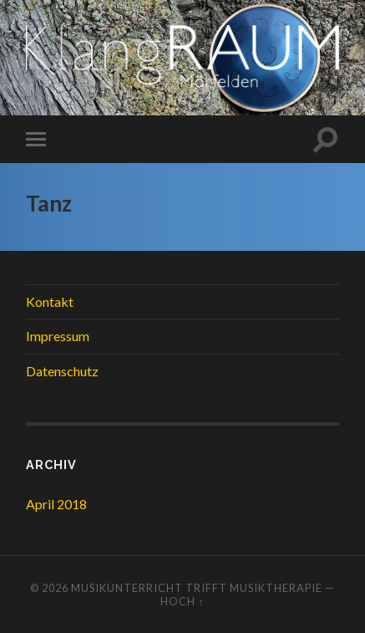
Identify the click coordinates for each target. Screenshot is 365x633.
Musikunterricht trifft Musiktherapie (196, 588)
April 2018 (56, 504)
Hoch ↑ (182, 601)
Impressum (57, 336)
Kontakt (50, 301)
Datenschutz (62, 371)
